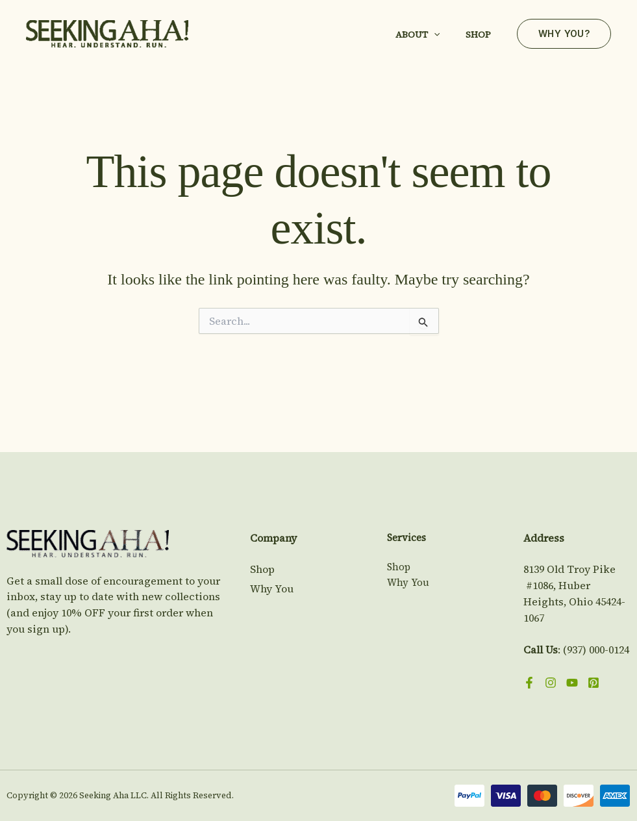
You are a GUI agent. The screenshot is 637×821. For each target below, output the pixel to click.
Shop (478, 34)
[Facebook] (529, 682)
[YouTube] (572, 682)
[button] (434, 34)
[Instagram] (550, 682)
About (417, 34)
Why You (272, 588)
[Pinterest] (593, 682)
